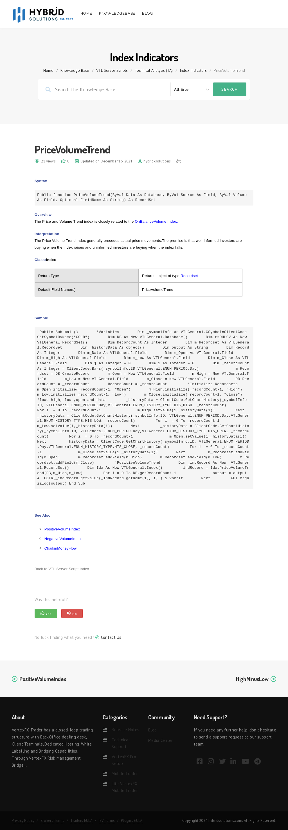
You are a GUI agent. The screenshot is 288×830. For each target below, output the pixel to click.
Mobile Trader (125, 773)
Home (86, 13)
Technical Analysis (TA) (154, 70)
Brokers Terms (52, 820)
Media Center (160, 740)
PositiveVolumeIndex (62, 529)
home (48, 70)
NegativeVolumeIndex (63, 539)
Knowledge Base (74, 70)
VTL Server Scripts (112, 70)
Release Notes (125, 729)
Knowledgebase (117, 13)
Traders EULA (81, 820)
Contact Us (111, 637)
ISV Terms (107, 820)
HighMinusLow (252, 678)
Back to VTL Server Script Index (62, 569)
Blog (147, 13)
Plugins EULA (132, 820)
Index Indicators (193, 70)
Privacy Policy (23, 820)
